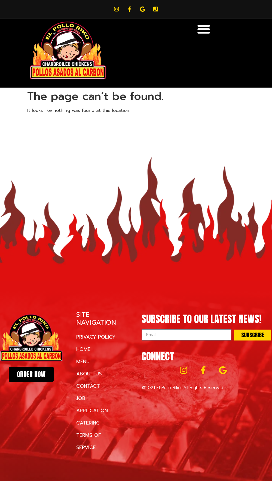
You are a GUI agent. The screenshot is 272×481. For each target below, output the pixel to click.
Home (83, 349)
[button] (204, 29)
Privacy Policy (95, 337)
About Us (89, 374)
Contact (88, 386)
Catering (88, 423)
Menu (83, 361)
